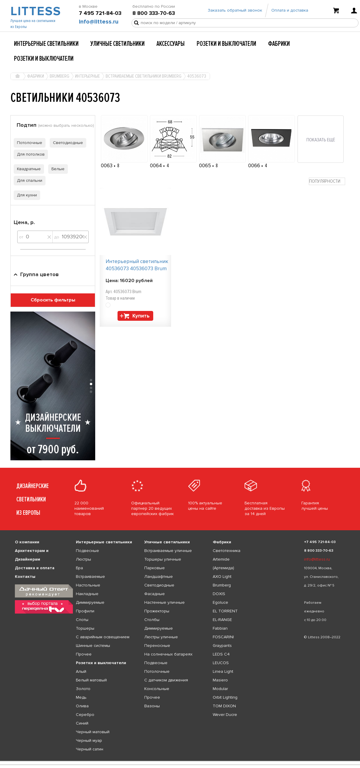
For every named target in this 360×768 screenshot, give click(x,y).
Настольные (88, 585)
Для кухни (25, 195)
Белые (56, 168)
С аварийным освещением (102, 636)
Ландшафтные (158, 576)
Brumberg (222, 585)
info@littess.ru (98, 24)
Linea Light (223, 671)
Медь (81, 697)
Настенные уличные (164, 602)
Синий (82, 723)
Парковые (154, 567)
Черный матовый (92, 731)
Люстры (83, 559)
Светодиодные (66, 142)
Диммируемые (90, 602)
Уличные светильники (117, 44)
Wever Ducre (225, 714)
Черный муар (89, 740)
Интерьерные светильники (46, 44)
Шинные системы (93, 645)
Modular (220, 688)
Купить (141, 316)
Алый (81, 671)
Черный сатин (89, 749)
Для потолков (29, 154)
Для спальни (28, 180)
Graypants (222, 645)
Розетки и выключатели (226, 44)
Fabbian (220, 628)
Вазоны (152, 705)
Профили (85, 611)
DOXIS (219, 593)
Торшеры (85, 628)
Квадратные (27, 168)
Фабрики (279, 44)
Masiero (220, 680)
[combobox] (327, 181)
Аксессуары (170, 44)
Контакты (25, 576)
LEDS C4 (221, 654)
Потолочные (28, 142)
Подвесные (87, 550)
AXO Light (222, 576)
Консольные (156, 688)
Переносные (157, 645)
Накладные (87, 593)
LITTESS (35, 13)
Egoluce (220, 602)
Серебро (85, 714)
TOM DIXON (224, 705)
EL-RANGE (222, 619)
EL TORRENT (225, 611)
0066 (254, 165)
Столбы (151, 619)
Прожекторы (156, 611)
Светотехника (226, 550)
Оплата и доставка (289, 12)
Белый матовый (91, 680)
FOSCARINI (223, 636)
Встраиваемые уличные (168, 550)
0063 (107, 165)
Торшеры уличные (162, 559)
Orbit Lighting (225, 697)
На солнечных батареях (168, 654)
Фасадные (154, 593)
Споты (82, 619)
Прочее (84, 654)
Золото (83, 688)
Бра (79, 567)
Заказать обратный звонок (235, 12)
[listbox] (180, 764)
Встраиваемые (90, 576)
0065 (205, 165)
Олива (82, 705)
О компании (27, 542)
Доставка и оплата (34, 567)
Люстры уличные (161, 636)
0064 (156, 165)
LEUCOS (221, 662)
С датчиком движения (166, 680)
